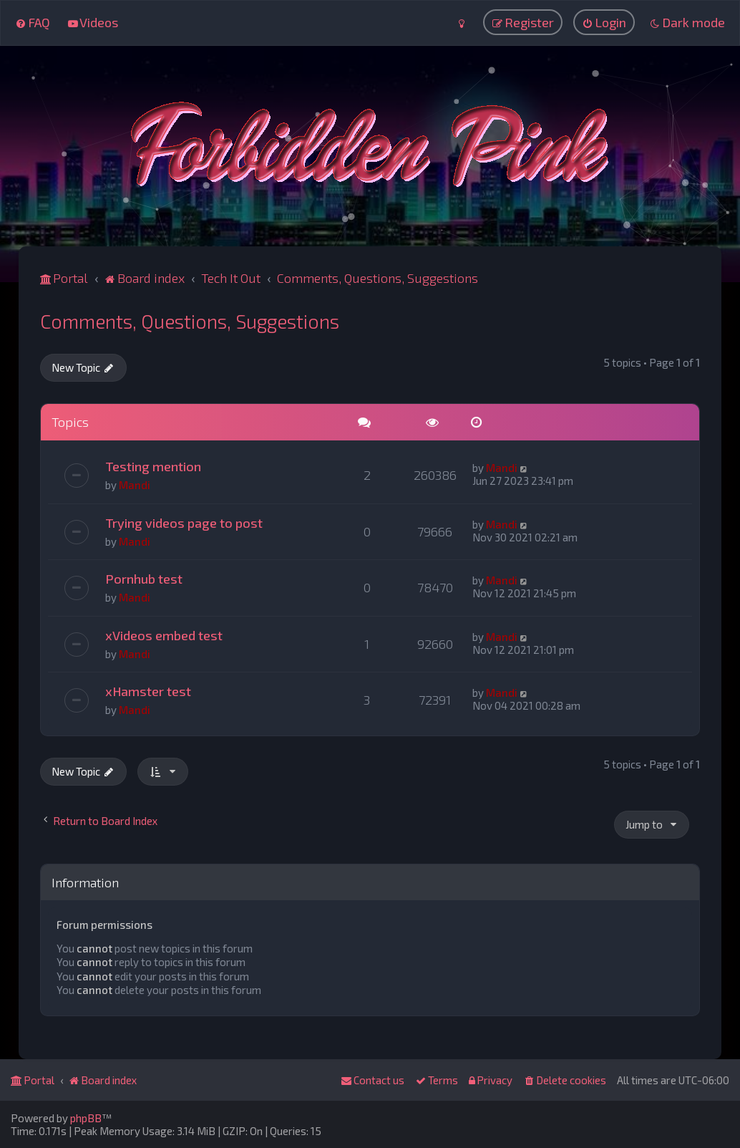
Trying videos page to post (184, 522)
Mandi (134, 484)
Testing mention (153, 465)
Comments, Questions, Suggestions (189, 320)
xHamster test (148, 690)
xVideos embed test (164, 634)
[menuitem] (32, 22)
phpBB (86, 1117)
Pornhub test (143, 578)
